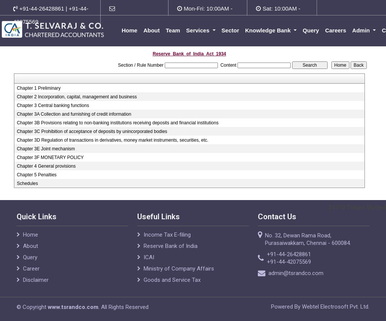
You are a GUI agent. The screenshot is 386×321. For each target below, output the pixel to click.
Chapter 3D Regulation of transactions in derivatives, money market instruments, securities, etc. (112, 140)
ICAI (149, 257)
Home (130, 30)
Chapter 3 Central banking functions (53, 105)
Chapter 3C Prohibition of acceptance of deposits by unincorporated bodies (92, 131)
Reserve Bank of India (171, 246)
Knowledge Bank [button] (268, 30)
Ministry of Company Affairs (179, 268)
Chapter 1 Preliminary (39, 88)
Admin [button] (361, 30)
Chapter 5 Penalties (37, 174)
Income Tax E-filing (167, 234)
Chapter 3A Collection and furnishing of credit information (74, 114)
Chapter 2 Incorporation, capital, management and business (77, 96)
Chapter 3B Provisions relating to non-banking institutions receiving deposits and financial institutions (118, 122)
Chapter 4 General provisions (46, 166)
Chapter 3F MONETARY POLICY (50, 157)
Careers (335, 30)
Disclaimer (36, 280)
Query (311, 30)
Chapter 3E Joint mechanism (46, 148)
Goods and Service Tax (172, 280)
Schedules (27, 183)
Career (31, 268)
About (151, 30)
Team (173, 30)
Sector (230, 30)
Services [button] (198, 30)
